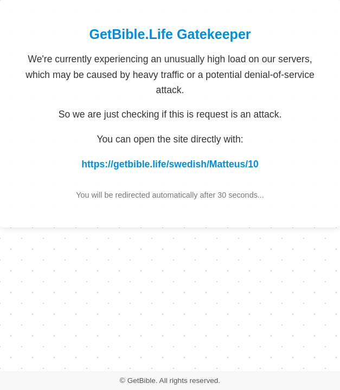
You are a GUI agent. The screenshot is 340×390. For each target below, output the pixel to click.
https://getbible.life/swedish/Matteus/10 (170, 164)
